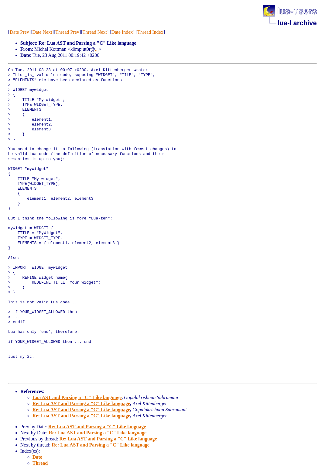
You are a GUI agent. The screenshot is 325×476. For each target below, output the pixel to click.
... (97, 49)
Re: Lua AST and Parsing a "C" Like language (81, 403)
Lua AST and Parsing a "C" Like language (77, 397)
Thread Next (95, 32)
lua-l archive (297, 23)
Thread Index (150, 32)
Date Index (122, 32)
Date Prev (19, 32)
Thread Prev (67, 32)
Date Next (42, 32)
